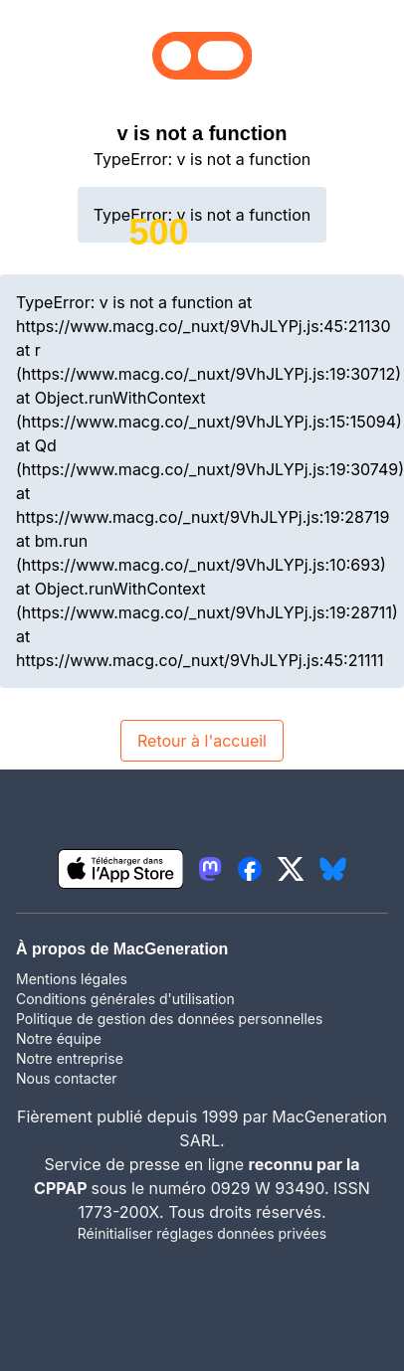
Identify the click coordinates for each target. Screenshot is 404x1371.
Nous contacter (66, 1078)
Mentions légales (71, 978)
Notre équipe (58, 1038)
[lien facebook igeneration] (250, 869)
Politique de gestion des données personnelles (169, 1018)
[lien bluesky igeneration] (332, 869)
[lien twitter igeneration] (291, 869)
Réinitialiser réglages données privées (202, 1233)
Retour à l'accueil (202, 741)
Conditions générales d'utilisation (125, 998)
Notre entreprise (69, 1058)
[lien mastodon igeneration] (210, 869)
